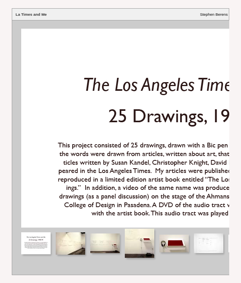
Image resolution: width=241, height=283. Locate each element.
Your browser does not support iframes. (120, 124)
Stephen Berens (214, 14)
